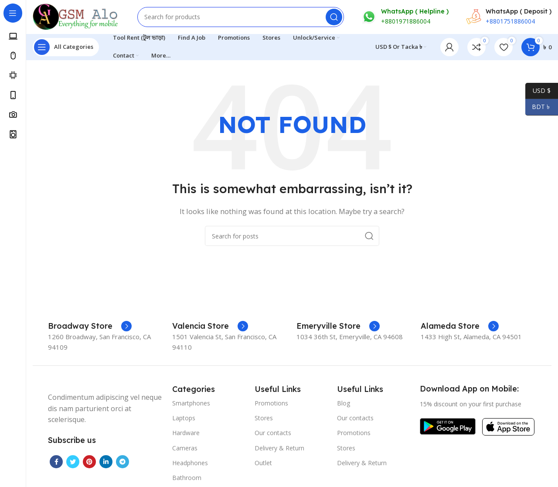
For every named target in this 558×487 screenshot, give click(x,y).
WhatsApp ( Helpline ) (415, 12)
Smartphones (191, 404)
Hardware (186, 434)
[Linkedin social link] (105, 462)
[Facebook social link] (56, 462)
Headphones (190, 464)
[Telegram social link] (122, 462)
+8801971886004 (405, 22)
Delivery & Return (279, 449)
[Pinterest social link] (89, 462)
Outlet (263, 464)
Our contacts (273, 434)
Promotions (271, 404)
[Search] (240, 17)
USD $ (538, 91)
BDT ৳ (538, 107)
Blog (343, 404)
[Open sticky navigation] (65, 48)
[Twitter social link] (72, 462)
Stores (264, 419)
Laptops (183, 419)
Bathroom (186, 478)
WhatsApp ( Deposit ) (518, 12)
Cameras (184, 449)
